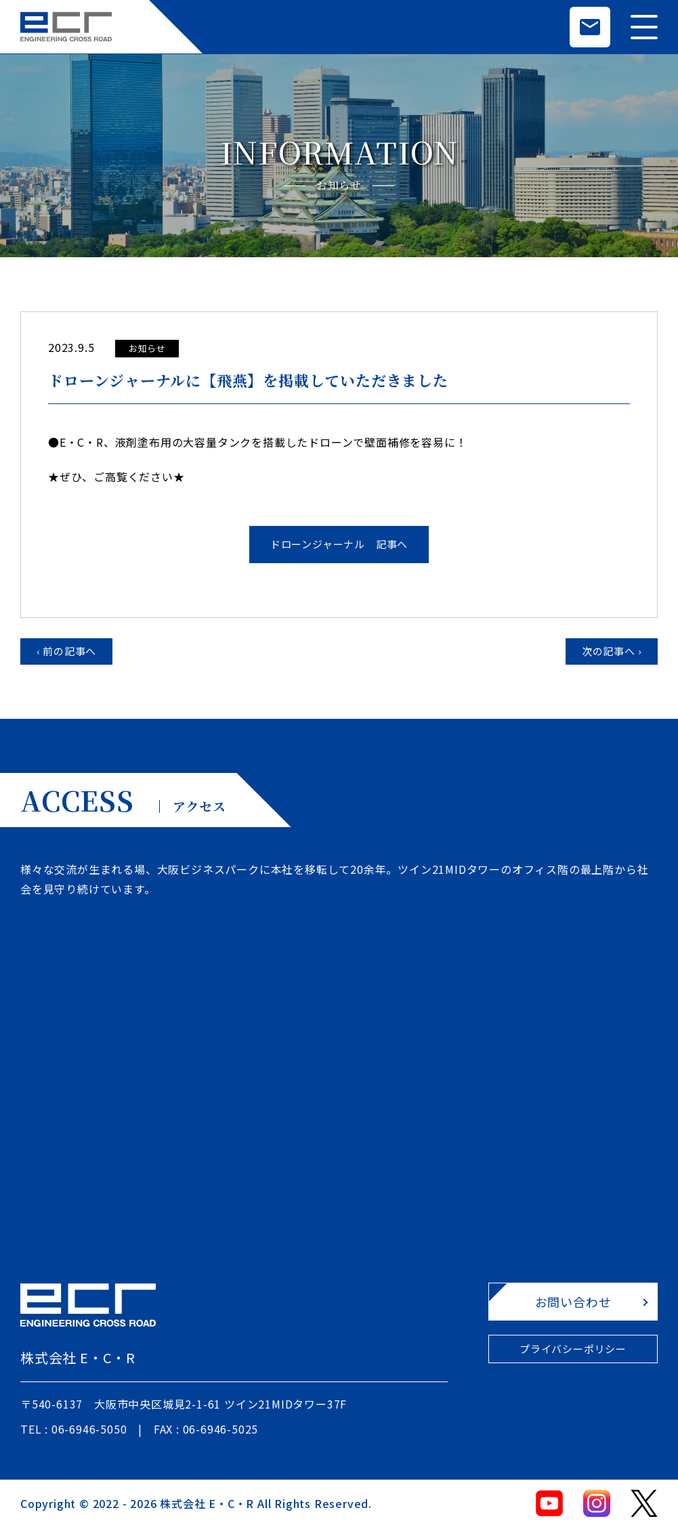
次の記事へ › (612, 651)
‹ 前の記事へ (67, 651)
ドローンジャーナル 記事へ (339, 544)
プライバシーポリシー (573, 1349)
